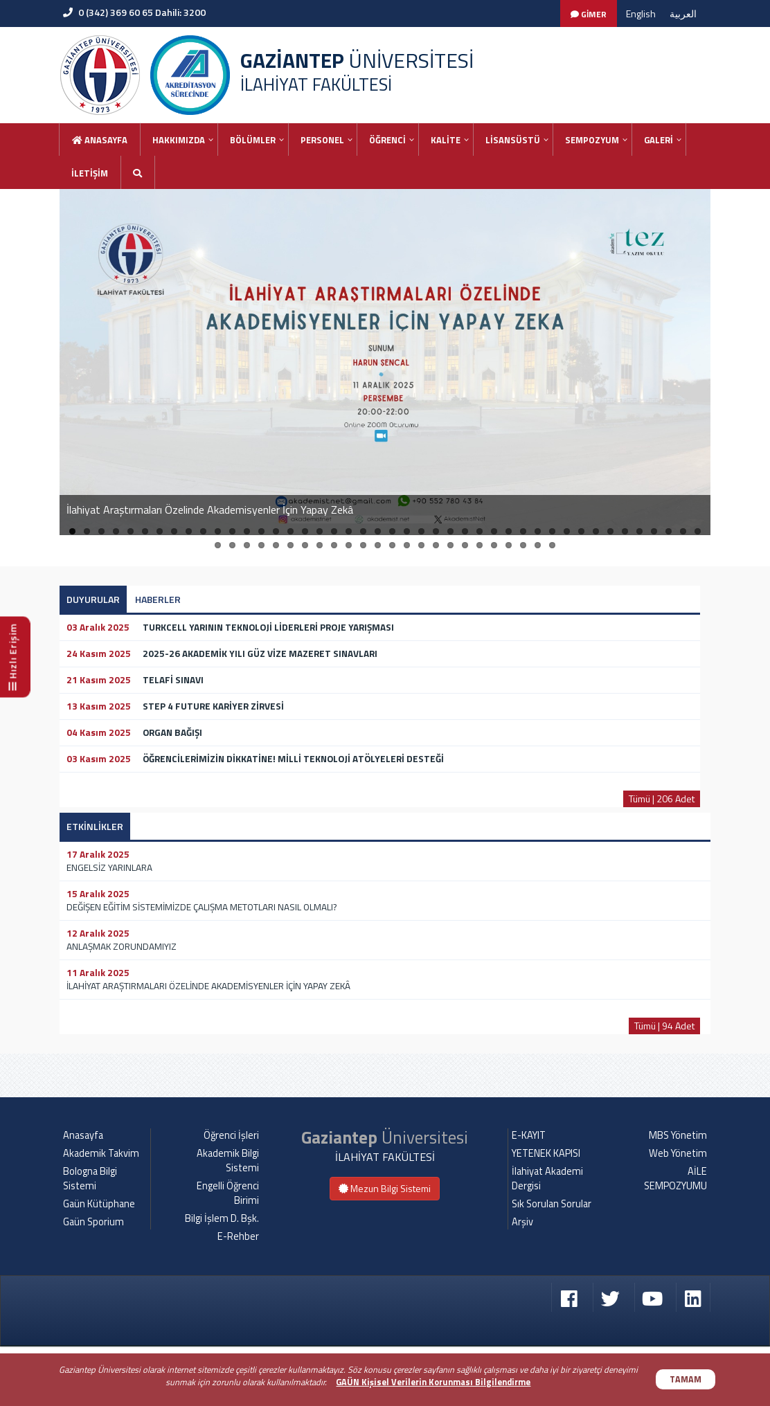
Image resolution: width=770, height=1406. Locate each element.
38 (610, 531)
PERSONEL (322, 140)
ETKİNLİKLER (94, 826)
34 (552, 531)
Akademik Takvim (101, 1212)
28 (465, 531)
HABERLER (158, 599)
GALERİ (658, 140)
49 (276, 545)
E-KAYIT (529, 1194)
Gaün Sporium (93, 1281)
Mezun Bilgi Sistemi (385, 1248)
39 (625, 531)
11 (218, 531)
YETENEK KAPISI (546, 1212)
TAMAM (685, 1379)
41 (654, 531)
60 (436, 545)
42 (668, 531)
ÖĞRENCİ (387, 140)
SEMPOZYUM (592, 140)
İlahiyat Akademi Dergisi (547, 1238)
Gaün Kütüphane (99, 1263)
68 (552, 545)
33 (538, 531)
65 (508, 545)
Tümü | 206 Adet (662, 798)
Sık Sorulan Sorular (551, 1263)
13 (247, 531)
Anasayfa (99, 140)
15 (276, 531)
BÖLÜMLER (253, 140)
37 (596, 531)
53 (334, 545)
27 (450, 531)
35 (567, 531)
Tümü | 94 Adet (664, 1025)
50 (290, 545)
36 (581, 531)
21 (363, 531)
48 (261, 545)
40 (639, 531)
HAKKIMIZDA (178, 140)
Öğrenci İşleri (231, 1194)
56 (378, 545)
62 (465, 545)
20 (349, 531)
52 (319, 545)
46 (232, 545)
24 (407, 531)
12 (232, 531)
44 (698, 531)
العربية (683, 13)
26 (436, 531)
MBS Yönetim (678, 1194)
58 (407, 545)
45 (218, 545)
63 (479, 545)
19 (334, 531)
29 (479, 531)
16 (290, 531)
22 (378, 531)
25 (421, 531)
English (641, 13)
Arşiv (522, 1281)
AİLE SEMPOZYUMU (675, 1238)
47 (247, 545)
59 (421, 545)
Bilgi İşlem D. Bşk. (222, 1278)
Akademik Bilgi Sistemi (228, 1220)
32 (523, 531)
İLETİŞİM (89, 173)
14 (261, 531)
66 (523, 545)
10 (203, 531)
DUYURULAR (93, 599)
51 (305, 545)
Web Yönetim (678, 1212)
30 (494, 531)
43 (683, 531)
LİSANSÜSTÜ (512, 140)
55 (363, 545)
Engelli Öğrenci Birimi (228, 1253)
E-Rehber (238, 1296)
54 (349, 545)
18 (319, 531)
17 (305, 531)
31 (508, 531)
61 (450, 545)
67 (538, 545)
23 (392, 531)
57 (392, 545)
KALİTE (445, 140)
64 (494, 545)
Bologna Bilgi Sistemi (90, 1238)
